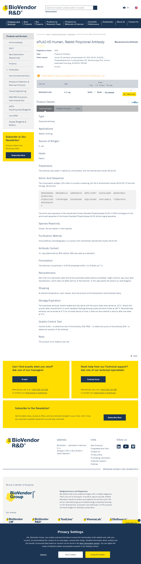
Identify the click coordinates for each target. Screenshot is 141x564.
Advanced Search (51, 11)
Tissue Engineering (17, 91)
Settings (43, 555)
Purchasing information (100, 458)
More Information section (90, 543)
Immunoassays (16, 42)
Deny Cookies (70, 555)
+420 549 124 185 (40, 389)
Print (135, 356)
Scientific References (93, 22)
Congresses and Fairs (100, 448)
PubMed (135, 102)
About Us (121, 21)
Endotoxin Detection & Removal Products (19, 83)
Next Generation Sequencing (16, 56)
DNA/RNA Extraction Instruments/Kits (18, 99)
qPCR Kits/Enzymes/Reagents (20, 108)
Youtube (126, 446)
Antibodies (71, 34)
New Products (28, 22)
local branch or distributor (36, 393)
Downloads (108, 21)
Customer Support (98, 461)
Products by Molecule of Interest (74, 22)
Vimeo (133, 446)
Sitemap (94, 464)
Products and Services (14, 22)
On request (109, 92)
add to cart (131, 94)
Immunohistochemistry (19, 75)
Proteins (13, 63)
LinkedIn (119, 446)
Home (3, 23)
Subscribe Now (18, 155)
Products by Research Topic (54, 22)
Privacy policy (96, 454)
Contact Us (133, 21)
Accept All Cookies (98, 555)
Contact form (93, 379)
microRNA (13, 115)
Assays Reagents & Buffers (17, 123)
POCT (11, 48)
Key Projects (39, 22)
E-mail (24, 379)
